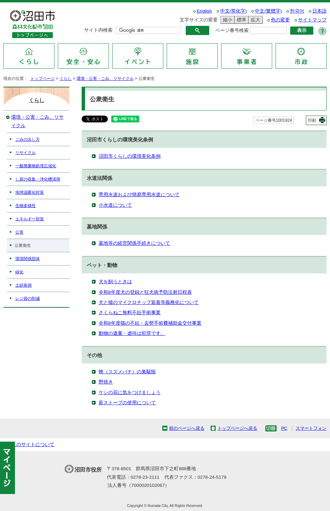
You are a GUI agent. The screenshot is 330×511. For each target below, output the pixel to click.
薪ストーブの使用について (127, 402)
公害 (19, 232)
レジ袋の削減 (27, 298)
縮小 (226, 20)
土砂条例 (23, 285)
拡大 (254, 20)
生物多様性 (25, 205)
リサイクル (25, 152)
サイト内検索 (98, 30)
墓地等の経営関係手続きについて (134, 243)
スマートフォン (311, 428)
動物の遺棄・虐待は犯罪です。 (132, 333)
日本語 (319, 11)
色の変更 (280, 19)
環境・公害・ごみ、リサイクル (105, 78)
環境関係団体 (27, 258)
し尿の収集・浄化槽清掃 (37, 179)
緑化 (19, 272)
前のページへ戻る (186, 428)
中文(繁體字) (268, 11)
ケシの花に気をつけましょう (130, 392)
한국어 (297, 11)
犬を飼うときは (115, 281)
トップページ (42, 78)
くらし (66, 78)
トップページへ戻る (237, 428)
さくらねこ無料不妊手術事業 (130, 312)
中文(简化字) (233, 11)
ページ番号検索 (232, 30)
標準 (240, 20)
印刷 (312, 120)
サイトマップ (312, 19)
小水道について (115, 205)
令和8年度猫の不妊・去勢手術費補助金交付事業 (150, 323)
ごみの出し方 (27, 139)
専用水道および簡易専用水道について (139, 194)
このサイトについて (33, 444)
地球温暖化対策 (29, 192)
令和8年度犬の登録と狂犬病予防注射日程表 (145, 292)
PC (284, 428)
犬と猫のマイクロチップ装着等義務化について (149, 302)
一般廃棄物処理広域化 (35, 166)
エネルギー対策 (29, 219)
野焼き (106, 382)
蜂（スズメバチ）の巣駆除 (127, 371)
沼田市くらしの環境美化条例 (130, 156)
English (204, 11)
